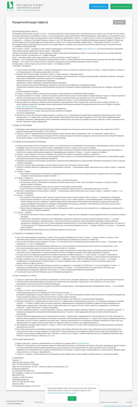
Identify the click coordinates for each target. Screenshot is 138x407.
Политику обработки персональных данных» (62, 393)
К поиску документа (98, 6)
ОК (72, 398)
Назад (120, 22)
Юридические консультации (109, 402)
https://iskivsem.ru (82, 343)
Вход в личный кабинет (121, 6)
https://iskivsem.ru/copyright (26, 106)
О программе (38, 402)
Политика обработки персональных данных (118, 406)
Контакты (129, 402)
